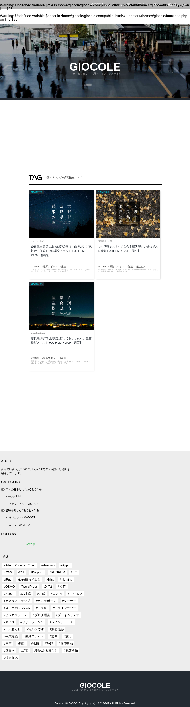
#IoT (74, 572)
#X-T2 (47, 586)
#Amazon (48, 565)
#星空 (8, 643)
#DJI (21, 572)
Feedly (30, 544)
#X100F (9, 593)
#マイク (9, 622)
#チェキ (41, 608)
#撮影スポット (34, 636)
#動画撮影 (57, 629)
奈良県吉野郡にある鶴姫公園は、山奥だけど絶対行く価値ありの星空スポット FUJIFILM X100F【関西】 (61, 251)
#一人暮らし (12, 629)
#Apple (65, 565)
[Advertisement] (95, 133)
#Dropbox (37, 572)
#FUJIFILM (57, 572)
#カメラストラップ (17, 601)
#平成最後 (11, 636)
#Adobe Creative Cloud (20, 565)
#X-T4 (62, 586)
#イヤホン (75, 593)
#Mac (50, 579)
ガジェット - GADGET (21, 517)
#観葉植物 (71, 650)
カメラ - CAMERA (19, 525)
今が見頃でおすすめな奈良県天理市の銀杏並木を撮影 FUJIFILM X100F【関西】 (128, 249)
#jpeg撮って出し (28, 579)
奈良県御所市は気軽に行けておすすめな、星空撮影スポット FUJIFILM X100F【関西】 (61, 340)
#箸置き (9, 650)
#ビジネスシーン (15, 615)
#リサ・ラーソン (32, 622)
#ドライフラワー (64, 608)
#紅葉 (24, 650)
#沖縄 (49, 643)
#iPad (8, 579)
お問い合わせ (177, 4)
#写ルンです (35, 629)
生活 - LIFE (15, 496)
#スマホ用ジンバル (17, 608)
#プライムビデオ (68, 615)
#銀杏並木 (11, 657)
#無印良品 (66, 643)
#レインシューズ (61, 622)
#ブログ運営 (41, 615)
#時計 (21, 643)
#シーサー (69, 601)
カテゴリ (125, 4)
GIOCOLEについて (102, 4)
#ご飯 (41, 593)
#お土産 (25, 593)
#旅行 (68, 636)
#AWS (8, 572)
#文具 (54, 636)
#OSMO (9, 586)
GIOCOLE (95, 67)
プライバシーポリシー (149, 4)
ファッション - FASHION (23, 503)
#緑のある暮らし (46, 650)
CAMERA (37, 192)
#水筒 (35, 643)
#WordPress (29, 586)
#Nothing (66, 579)
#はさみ (56, 593)
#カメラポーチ (46, 601)
